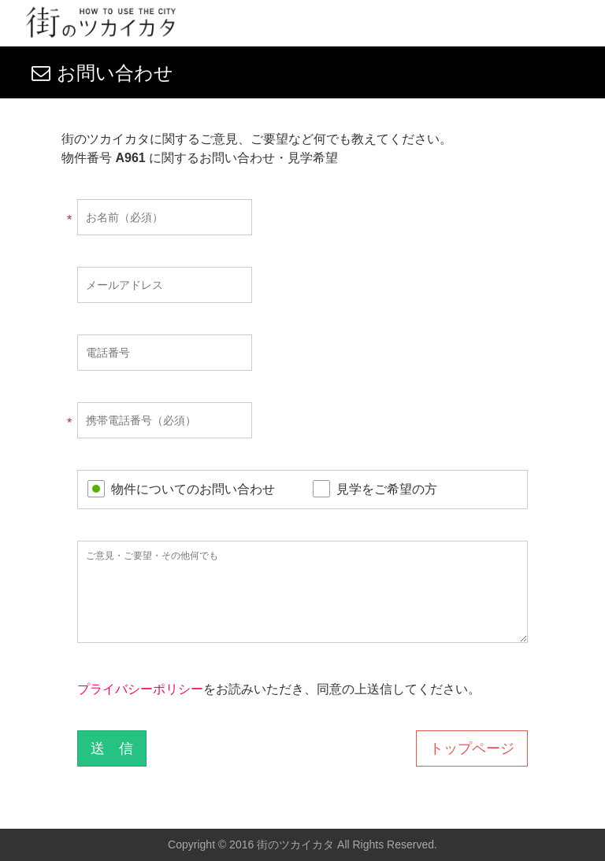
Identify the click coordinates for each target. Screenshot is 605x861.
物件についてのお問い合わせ (193, 489)
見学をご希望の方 (386, 489)
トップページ (471, 748)
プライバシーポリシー (140, 689)
